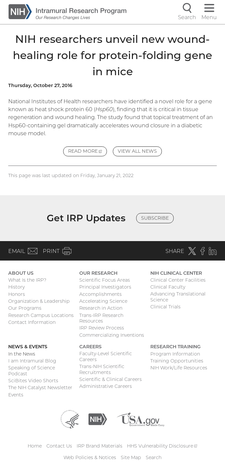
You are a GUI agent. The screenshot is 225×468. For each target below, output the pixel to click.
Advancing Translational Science (178, 297)
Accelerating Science (103, 301)
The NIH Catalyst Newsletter (40, 387)
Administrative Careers (105, 386)
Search (154, 457)
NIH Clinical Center (176, 273)
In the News (21, 354)
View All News (137, 151)
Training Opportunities (176, 361)
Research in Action (100, 308)
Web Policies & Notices (89, 457)
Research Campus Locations (41, 315)
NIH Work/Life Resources (178, 368)
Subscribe (155, 218)
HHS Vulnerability (162, 446)
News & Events (27, 347)
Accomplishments (100, 294)
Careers (90, 347)
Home (35, 446)
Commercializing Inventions (111, 335)
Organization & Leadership (39, 301)
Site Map (131, 457)
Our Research (98, 273)
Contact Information (32, 322)
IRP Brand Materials (99, 446)
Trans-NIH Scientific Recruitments (101, 369)
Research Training (175, 347)
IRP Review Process (101, 328)
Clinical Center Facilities (178, 280)
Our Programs (24, 308)
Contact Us (59, 446)
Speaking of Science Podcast (31, 371)
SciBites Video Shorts (33, 381)
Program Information (175, 354)
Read (87, 152)
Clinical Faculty (167, 287)
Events (15, 395)
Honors (16, 294)
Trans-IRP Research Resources (101, 318)
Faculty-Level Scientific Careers (105, 356)
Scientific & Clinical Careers (110, 379)
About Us (21, 273)
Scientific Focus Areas (104, 280)
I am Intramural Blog (32, 361)
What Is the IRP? (27, 280)
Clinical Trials (165, 307)
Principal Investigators (105, 287)
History (16, 287)
